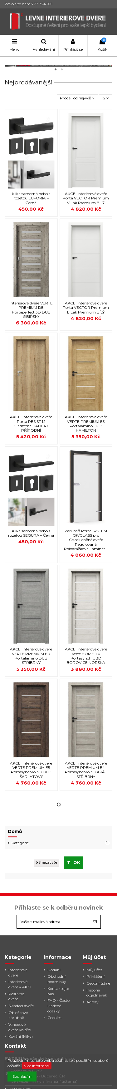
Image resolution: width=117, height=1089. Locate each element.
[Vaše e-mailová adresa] (53, 921)
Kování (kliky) (20, 1036)
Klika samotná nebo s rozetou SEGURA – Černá (31, 533)
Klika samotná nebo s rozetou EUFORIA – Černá (31, 198)
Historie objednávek (96, 993)
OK (73, 862)
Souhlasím (22, 1076)
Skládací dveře (21, 1005)
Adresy (92, 1002)
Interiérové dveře (17, 972)
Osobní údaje (98, 983)
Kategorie (20, 843)
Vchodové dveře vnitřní (19, 1027)
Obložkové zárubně (18, 1015)
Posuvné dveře (16, 996)
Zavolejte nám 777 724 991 (28, 4)
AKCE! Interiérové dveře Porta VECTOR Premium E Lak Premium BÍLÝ (86, 307)
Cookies (54, 1017)
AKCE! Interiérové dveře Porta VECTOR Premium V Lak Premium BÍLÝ (86, 198)
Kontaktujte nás (58, 991)
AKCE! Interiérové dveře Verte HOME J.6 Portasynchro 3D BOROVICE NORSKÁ (86, 656)
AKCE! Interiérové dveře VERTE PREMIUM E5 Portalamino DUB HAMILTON (86, 423)
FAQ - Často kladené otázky (58, 1005)
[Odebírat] (94, 921)
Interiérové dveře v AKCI (19, 984)
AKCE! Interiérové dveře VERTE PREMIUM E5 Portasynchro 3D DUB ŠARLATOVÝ (31, 770)
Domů (15, 831)
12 (105, 98)
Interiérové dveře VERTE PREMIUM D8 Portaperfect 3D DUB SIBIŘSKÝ (31, 310)
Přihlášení (95, 976)
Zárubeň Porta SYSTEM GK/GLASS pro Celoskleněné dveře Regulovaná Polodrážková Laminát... (86, 540)
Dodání (54, 969)
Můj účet (94, 969)
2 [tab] (62, 70)
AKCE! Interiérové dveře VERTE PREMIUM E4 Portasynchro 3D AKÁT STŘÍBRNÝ (86, 770)
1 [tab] (55, 70)
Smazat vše (46, 863)
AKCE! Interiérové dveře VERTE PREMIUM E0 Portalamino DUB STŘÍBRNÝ (31, 656)
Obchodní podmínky (56, 979)
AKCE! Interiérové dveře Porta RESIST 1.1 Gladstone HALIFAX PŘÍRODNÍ (31, 423)
